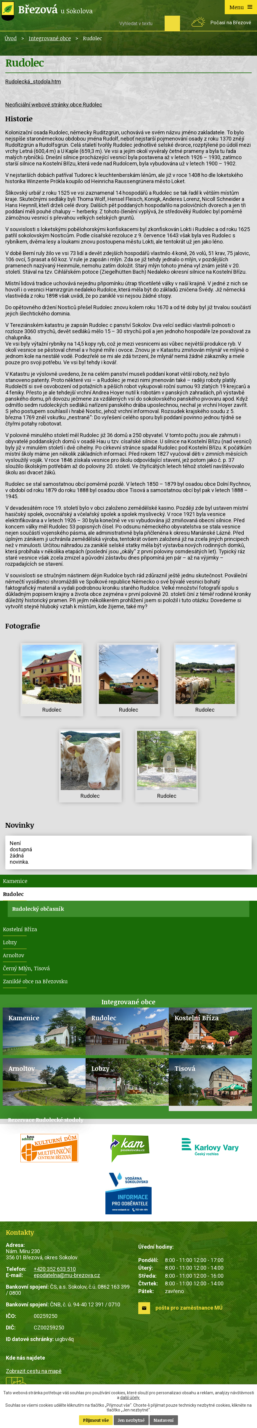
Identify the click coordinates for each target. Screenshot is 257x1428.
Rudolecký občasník (38, 908)
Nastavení (164, 1420)
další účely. (130, 1397)
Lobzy (10, 942)
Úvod (11, 38)
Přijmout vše (96, 1420)
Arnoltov (13, 955)
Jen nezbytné (131, 1420)
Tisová (185, 1068)
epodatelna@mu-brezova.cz (67, 1275)
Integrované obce (50, 38)
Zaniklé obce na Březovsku (35, 981)
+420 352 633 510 (55, 1269)
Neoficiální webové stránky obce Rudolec (53, 104)
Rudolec (13, 893)
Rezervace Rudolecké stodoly (45, 1119)
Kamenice (15, 880)
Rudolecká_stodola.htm (33, 81)
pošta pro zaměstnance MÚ (189, 1308)
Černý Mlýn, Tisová (26, 968)
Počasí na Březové (231, 22)
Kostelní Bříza (20, 929)
